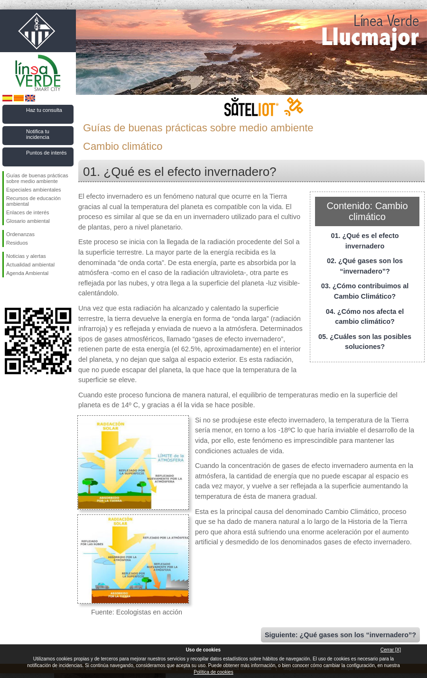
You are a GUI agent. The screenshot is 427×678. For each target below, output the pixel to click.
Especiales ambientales (33, 189)
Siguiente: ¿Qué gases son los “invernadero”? (340, 635)
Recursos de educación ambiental (33, 201)
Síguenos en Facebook (8, 292)
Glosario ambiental (28, 221)
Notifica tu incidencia (37, 134)
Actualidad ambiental (30, 264)
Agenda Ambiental (27, 273)
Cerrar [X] (391, 649)
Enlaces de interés (27, 212)
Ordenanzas (20, 234)
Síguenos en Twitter (23, 292)
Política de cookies (213, 672)
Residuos (17, 243)
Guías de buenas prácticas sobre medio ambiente (37, 178)
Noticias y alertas (26, 256)
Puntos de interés (46, 153)
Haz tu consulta (44, 110)
